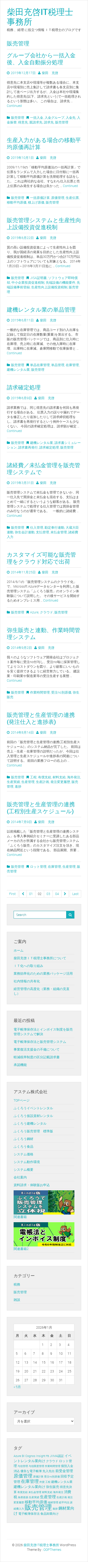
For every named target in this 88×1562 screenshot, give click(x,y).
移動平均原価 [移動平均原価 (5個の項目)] (36, 1501)
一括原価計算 (40, 197)
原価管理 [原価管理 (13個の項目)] (23, 1476)
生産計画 (42, 781)
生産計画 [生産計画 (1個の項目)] (62, 1497)
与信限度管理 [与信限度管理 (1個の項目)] (36, 1466)
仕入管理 (36, 527)
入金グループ (54, 117)
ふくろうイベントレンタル (33, 1108)
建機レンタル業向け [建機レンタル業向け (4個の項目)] (29, 1486)
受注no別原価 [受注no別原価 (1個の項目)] (52, 1476)
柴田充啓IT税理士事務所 (40, 16)
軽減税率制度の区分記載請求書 (37, 1057)
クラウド (46, 612)
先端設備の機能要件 (60, 282)
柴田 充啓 (50, 73)
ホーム (18, 950)
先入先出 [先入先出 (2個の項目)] (48, 1471)
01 (31, 894)
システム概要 (23, 1169)
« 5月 (17, 1387)
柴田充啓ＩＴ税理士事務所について (40, 958)
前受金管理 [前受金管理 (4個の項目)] (64, 1470)
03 (48, 894)
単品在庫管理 (40, 365)
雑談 (17, 1299)
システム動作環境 (27, 1162)
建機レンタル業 (18, 369)
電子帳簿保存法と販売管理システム (40, 1041)
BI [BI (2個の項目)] (23, 1456)
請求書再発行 (28, 447)
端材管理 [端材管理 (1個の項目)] (53, 1502)
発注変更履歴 (60, 781)
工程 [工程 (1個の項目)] (47, 1482)
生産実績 (13, 781)
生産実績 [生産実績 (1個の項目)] (34, 1497)
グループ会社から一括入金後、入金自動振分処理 (41, 58)
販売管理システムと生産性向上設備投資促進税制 (44, 223)
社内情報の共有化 (27, 981)
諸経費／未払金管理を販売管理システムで (43, 468)
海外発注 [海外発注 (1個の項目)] (58, 1492)
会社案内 (20, 1177)
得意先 (23, 122)
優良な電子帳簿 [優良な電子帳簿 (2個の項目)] (31, 1471)
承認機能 (20, 1064)
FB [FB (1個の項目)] (47, 1456)
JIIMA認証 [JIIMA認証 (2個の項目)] (57, 1456)
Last (75, 894)
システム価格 (23, 1154)
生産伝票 (72, 197)
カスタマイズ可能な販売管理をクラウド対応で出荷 (41, 558)
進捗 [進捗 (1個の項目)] (55, 1508)
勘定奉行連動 (54, 527)
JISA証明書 (38, 278)
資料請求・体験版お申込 (32, 1185)
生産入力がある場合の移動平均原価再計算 (44, 143)
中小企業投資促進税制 (27, 282)
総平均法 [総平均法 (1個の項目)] (64, 1502)
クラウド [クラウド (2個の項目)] (52, 1461)
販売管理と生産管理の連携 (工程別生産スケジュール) (41, 807)
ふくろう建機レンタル (30, 1123)
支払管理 (42, 532)
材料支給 (59, 777)
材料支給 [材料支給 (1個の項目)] (47, 1492)
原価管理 (57, 197)
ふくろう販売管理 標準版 (33, 1131)
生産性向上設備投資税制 (49, 287)
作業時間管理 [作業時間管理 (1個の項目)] (52, 1466)
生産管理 (27, 781)
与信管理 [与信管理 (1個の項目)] (23, 1466)
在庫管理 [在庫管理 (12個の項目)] (30, 1481)
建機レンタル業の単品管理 (41, 309)
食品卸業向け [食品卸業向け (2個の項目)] (49, 1514)
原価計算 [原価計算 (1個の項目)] (38, 1476)
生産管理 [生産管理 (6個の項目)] (48, 1496)
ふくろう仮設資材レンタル (33, 1115)
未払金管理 (58, 532)
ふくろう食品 (23, 1146)
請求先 (49, 122)
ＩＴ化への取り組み (28, 965)
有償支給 (44, 777)
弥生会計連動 (24, 532)
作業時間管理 (40, 692)
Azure (34, 612)
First (12, 894)
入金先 (71, 117)
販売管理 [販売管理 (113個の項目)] (38, 1507)
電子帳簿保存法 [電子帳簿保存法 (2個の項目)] (29, 1514)
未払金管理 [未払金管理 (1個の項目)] (34, 1492)
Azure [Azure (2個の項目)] (17, 1456)
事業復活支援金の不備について (37, 1049)
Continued (14, 105)
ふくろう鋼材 (23, 1139)
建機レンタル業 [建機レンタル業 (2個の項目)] (62, 1482)
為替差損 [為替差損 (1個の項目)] (23, 1497)
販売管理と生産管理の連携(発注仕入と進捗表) (41, 718)
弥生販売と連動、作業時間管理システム (43, 633)
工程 (33, 777)
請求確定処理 (24, 387)
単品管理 (57, 365)
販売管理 (17, 117)
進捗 (18, 786)
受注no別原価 (61, 692)
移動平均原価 (17, 202)
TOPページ (22, 1100)
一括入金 (36, 117)
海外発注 (73, 777)
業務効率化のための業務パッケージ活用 (43, 973)
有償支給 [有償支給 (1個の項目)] (22, 1492)
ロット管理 (38, 866)
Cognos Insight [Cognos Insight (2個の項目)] (35, 1456)
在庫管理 (72, 365)
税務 (17, 1284)
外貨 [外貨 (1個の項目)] (42, 1482)
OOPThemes (52, 1549)
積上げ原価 (36, 202)
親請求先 (35, 122)
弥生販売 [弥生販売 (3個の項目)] (52, 1486)
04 (57, 894)
